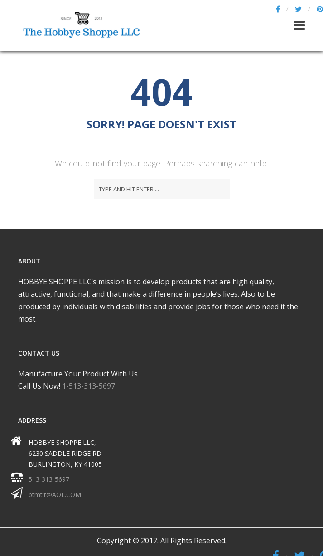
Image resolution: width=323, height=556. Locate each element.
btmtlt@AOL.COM (55, 494)
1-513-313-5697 (88, 386)
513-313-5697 (49, 479)
